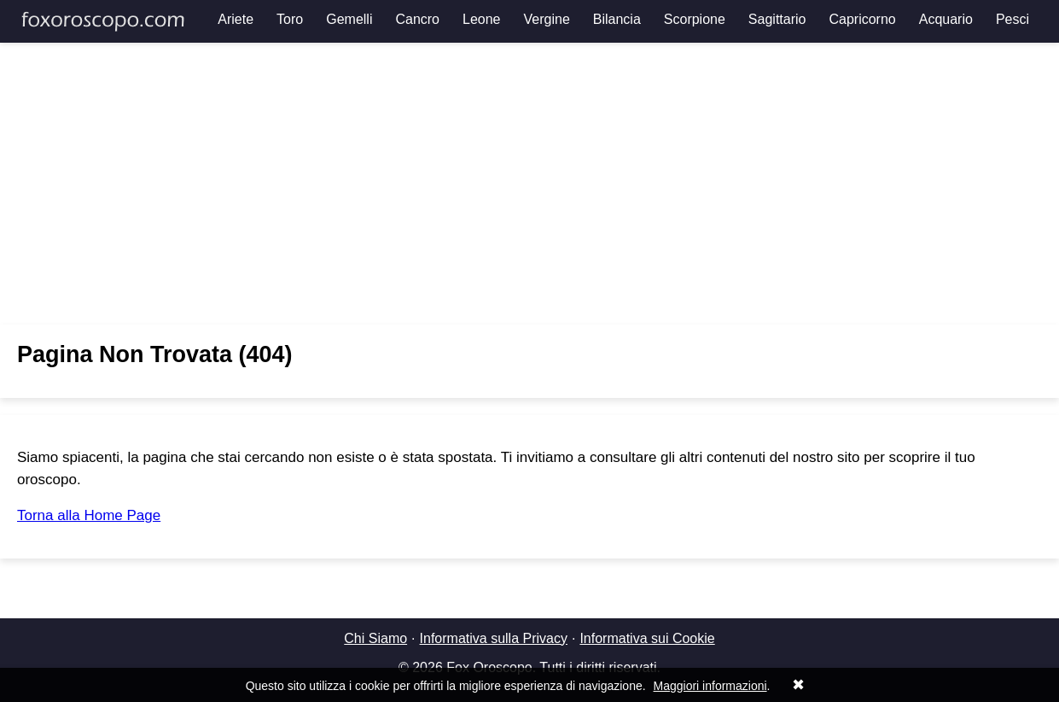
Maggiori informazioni (710, 686)
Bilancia (617, 19)
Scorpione (694, 19)
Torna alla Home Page (88, 515)
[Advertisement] (530, 183)
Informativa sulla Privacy (493, 638)
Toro (289, 19)
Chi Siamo (375, 638)
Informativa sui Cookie (646, 638)
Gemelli (349, 19)
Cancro (417, 19)
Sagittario (777, 19)
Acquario (946, 19)
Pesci (1012, 19)
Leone (482, 19)
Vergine (547, 19)
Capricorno (862, 19)
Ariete (235, 19)
